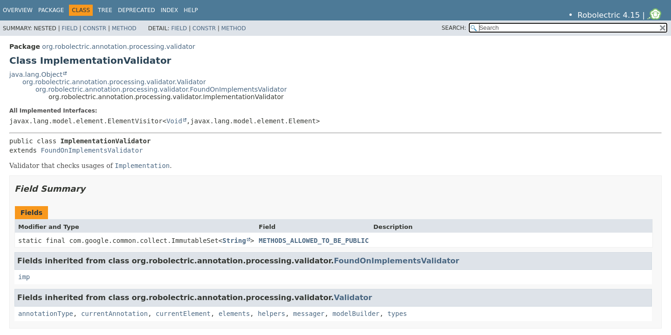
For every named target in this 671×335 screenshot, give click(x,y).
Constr (94, 28)
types (397, 313)
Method (124, 28)
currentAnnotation (114, 313)
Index (169, 10)
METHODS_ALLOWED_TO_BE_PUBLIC (314, 240)
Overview (18, 10)
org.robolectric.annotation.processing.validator (118, 46)
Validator (353, 297)
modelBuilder (355, 313)
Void (174, 121)
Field (69, 28)
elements (234, 313)
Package (51, 10)
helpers (271, 313)
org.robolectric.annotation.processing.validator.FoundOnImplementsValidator (161, 89)
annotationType (45, 313)
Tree (105, 10)
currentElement (183, 313)
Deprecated (136, 10)
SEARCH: (454, 28)
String (234, 240)
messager (308, 313)
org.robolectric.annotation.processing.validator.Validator (114, 82)
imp (24, 277)
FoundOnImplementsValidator (92, 150)
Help (191, 10)
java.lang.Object (35, 74)
